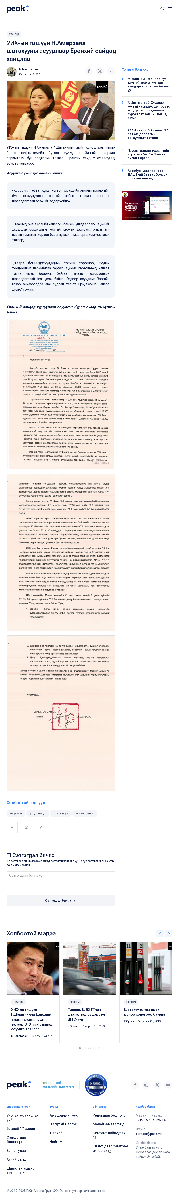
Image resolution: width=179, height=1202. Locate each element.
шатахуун (61, 813)
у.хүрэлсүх (38, 813)
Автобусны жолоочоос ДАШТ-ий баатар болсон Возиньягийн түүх (147, 174)
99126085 (159, 1120)
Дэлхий (56, 1133)
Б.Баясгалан (28, 69)
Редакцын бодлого (109, 1115)
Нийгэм (18, 1001)
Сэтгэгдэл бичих (60, 901)
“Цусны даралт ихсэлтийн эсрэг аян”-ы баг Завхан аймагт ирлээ (148, 154)
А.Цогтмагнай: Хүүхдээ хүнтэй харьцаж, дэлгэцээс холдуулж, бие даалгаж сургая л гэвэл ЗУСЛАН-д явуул (149, 110)
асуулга (16, 813)
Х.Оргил (73, 1026)
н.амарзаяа (84, 813)
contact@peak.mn (149, 1134)
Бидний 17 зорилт (22, 1128)
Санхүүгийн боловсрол (16, 1139)
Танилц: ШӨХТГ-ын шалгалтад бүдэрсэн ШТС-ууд (86, 1014)
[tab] (80, 1048)
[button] (162, 9)
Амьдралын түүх (64, 1115)
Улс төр (14, 34)
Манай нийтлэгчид (109, 1124)
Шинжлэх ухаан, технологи (20, 1170)
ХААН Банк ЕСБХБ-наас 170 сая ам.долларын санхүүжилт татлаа (148, 134)
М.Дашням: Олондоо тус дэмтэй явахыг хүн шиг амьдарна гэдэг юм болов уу (148, 84)
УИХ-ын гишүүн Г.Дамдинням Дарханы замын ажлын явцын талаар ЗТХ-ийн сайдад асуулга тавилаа (32, 1019)
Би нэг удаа (16, 1151)
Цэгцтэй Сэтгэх (63, 1124)
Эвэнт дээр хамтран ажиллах (110, 1148)
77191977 (143, 1120)
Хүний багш (16, 1159)
